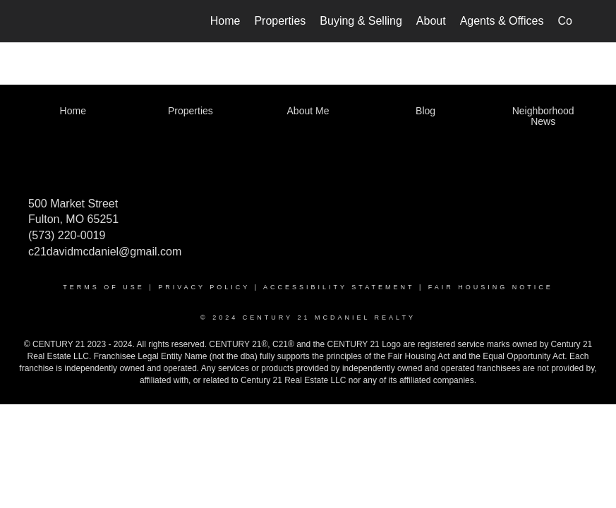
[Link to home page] (51, 21)
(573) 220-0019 (66, 235)
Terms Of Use (104, 287)
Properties (280, 21)
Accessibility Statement (338, 287)
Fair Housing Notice (490, 287)
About (431, 21)
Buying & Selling (361, 21)
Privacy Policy (204, 287)
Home (225, 21)
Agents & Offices (502, 21)
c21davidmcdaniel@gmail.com (104, 252)
